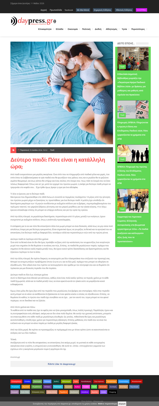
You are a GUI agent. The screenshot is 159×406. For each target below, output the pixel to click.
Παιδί (52, 150)
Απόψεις (47, 387)
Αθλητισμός (111, 30)
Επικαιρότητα (44, 30)
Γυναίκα (86, 387)
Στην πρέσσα (99, 381)
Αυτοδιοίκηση (86, 381)
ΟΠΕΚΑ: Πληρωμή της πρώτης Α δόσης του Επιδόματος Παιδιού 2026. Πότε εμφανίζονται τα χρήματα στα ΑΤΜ (132, 175)
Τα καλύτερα (111, 381)
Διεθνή (98, 30)
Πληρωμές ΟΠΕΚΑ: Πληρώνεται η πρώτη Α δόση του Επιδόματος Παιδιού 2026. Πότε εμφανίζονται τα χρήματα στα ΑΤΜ (132, 130)
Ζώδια (103, 392)
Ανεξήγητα (74, 392)
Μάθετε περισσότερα (107, 404)
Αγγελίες (95, 392)
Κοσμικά (15, 392)
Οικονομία (73, 30)
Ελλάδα (59, 30)
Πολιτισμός (58, 387)
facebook (69, 9)
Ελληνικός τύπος (38, 392)
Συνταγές (113, 387)
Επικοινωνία (98, 401)
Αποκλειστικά (136, 381)
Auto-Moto (25, 392)
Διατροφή (102, 387)
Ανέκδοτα (85, 392)
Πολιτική (86, 30)
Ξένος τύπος (51, 392)
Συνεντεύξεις (123, 381)
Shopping (112, 392)
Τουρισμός (15, 387)
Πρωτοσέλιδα (56, 9)
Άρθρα (77, 387)
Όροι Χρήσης (87, 401)
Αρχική (44, 9)
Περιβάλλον (36, 387)
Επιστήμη (123, 387)
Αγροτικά (26, 387)
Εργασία (68, 387)
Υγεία (124, 30)
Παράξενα (63, 392)
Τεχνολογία (134, 387)
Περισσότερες (138, 30)
